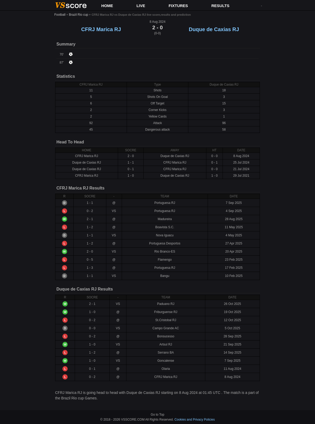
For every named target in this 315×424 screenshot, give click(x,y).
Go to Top (157, 414)
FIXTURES (178, 5)
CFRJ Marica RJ (101, 29)
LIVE (140, 5)
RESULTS (220, 5)
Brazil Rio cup (78, 14)
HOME (107, 5)
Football (60, 14)
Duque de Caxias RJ (214, 29)
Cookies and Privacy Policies (194, 419)
